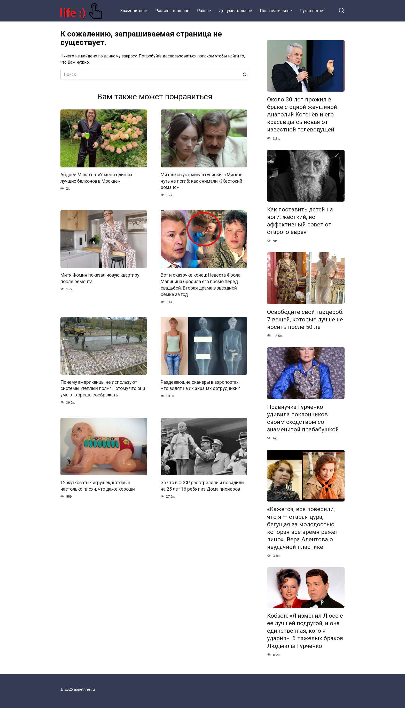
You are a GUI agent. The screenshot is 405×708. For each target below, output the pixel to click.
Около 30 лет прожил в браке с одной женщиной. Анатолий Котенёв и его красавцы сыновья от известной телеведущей (303, 114)
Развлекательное (172, 10)
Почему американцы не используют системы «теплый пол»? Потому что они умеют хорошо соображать (102, 388)
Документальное (235, 10)
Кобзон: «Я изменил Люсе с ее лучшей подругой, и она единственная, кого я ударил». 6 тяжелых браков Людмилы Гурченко (305, 630)
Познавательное (276, 10)
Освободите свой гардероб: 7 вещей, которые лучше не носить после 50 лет (305, 319)
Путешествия (312, 10)
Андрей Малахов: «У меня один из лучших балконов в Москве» (96, 178)
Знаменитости (133, 10)
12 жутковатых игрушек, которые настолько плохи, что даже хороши (97, 485)
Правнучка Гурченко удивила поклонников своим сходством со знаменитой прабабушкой (303, 418)
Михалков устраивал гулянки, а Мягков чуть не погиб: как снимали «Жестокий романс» (202, 181)
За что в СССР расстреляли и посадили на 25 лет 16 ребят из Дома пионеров (202, 485)
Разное (204, 10)
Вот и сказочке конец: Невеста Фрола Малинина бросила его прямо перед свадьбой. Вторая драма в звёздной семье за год (201, 284)
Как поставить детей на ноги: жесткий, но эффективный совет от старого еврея (300, 220)
